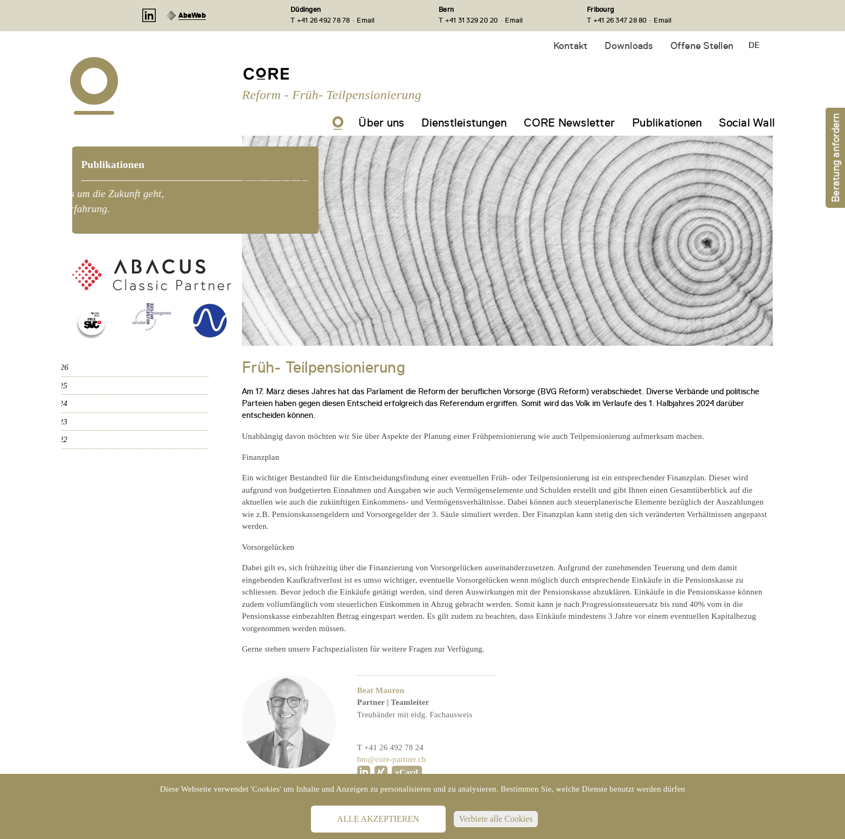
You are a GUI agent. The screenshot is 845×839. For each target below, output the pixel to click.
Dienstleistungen (464, 122)
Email (366, 20)
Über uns (381, 122)
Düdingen (305, 9)
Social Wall (747, 122)
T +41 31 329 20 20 (468, 20)
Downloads (629, 45)
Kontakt (570, 45)
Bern (446, 9)
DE (754, 45)
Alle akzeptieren (378, 818)
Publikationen (667, 122)
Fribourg (600, 9)
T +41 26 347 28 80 (617, 20)
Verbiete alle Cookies (496, 818)
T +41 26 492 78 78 (320, 20)
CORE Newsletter (569, 122)
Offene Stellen (702, 45)
